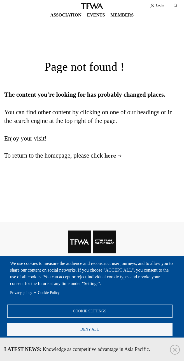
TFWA (92, 6)
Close (175, 350)
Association (65, 15)
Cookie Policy (48, 293)
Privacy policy (21, 293)
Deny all (89, 329)
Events (96, 15)
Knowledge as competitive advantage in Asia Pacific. (77, 349)
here (110, 155)
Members (122, 15)
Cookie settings (89, 311)
